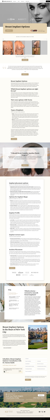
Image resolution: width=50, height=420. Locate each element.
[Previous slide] (44, 39)
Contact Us (9, 30)
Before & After (27, 1)
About (19, 1)
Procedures (15, 1)
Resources (22, 1)
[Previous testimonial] (24, 170)
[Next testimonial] (26, 170)
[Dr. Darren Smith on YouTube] (44, 411)
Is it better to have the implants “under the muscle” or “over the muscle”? (14, 304)
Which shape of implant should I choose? (14, 308)
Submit (28, 379)
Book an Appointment (7, 347)
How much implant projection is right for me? (14, 301)
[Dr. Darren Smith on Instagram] (39, 411)
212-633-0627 (38, 398)
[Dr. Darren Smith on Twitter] (42, 411)
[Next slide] (46, 39)
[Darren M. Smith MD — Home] (7, 1)
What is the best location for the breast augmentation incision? (14, 297)
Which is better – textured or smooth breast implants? (13, 293)
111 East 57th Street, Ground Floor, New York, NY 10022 (35, 399)
